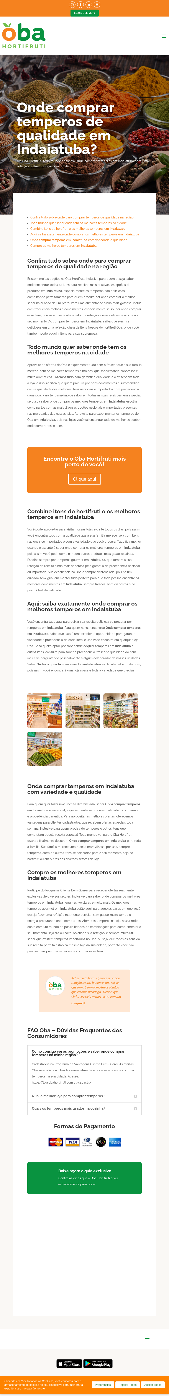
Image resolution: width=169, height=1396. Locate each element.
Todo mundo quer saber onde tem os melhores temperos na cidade (78, 223)
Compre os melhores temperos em (63, 245)
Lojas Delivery (84, 13)
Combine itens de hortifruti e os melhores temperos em (77, 228)
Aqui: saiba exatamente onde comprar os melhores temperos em (84, 234)
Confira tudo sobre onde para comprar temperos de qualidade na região (81, 217)
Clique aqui (84, 479)
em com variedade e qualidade (78, 240)
